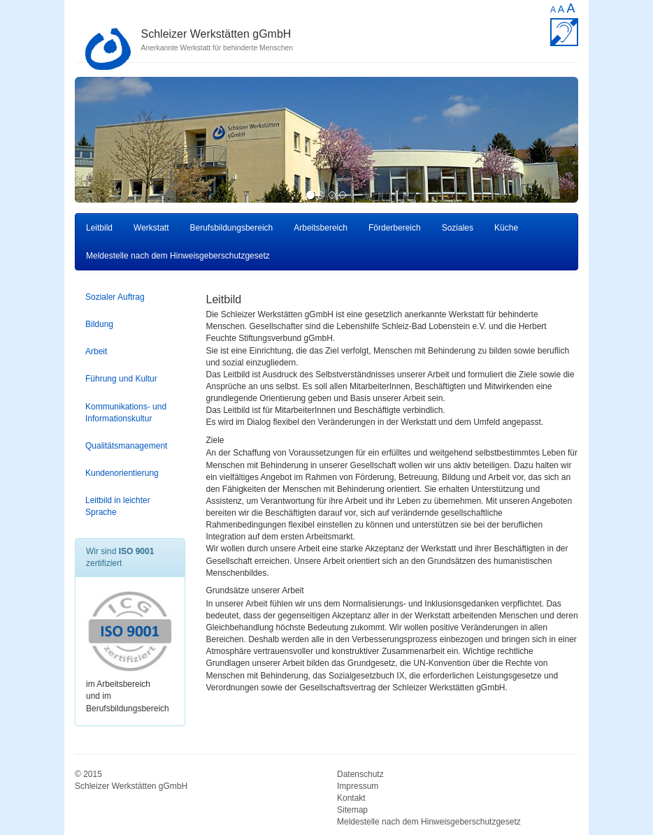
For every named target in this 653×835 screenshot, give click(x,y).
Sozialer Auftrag (115, 297)
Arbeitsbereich (320, 228)
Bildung (99, 324)
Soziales (457, 228)
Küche (506, 228)
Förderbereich (394, 228)
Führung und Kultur (121, 379)
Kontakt (351, 798)
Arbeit (96, 351)
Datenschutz (360, 774)
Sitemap (352, 810)
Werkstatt (151, 228)
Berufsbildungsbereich (231, 228)
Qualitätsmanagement (126, 446)
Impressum (357, 786)
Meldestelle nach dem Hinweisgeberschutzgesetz (178, 256)
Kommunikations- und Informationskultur (125, 412)
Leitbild (99, 228)
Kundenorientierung (122, 473)
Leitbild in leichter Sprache (117, 506)
